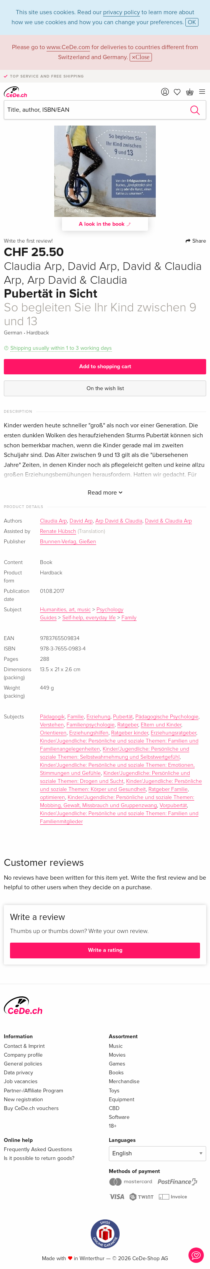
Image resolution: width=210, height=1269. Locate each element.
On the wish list (105, 388)
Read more (105, 492)
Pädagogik (52, 717)
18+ (113, 1126)
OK (192, 22)
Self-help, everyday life (89, 617)
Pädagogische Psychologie (166, 717)
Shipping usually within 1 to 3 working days (61, 348)
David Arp (81, 521)
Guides (48, 617)
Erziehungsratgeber (173, 733)
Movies (117, 1055)
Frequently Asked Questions (38, 1149)
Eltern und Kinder (161, 725)
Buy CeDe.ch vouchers (31, 1108)
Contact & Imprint (24, 1046)
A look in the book (105, 223)
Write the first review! (28, 241)
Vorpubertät (173, 805)
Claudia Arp (53, 521)
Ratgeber (127, 725)
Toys (114, 1090)
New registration (23, 1099)
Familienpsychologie (91, 725)
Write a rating (105, 950)
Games (117, 1064)
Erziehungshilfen (88, 733)
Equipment (121, 1099)
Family (129, 617)
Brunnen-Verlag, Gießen (68, 541)
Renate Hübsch (58, 531)
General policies (23, 1064)
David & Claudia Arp (168, 521)
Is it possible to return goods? (39, 1158)
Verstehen (52, 725)
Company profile (23, 1055)
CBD (114, 1108)
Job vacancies (21, 1081)
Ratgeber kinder (129, 733)
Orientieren (53, 733)
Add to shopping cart (105, 366)
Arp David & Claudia (118, 521)
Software (119, 1117)
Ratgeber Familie (168, 789)
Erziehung (98, 717)
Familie (75, 717)
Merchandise (124, 1081)
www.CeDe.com (68, 47)
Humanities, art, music (65, 609)
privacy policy (121, 12)
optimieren (52, 797)
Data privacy (18, 1072)
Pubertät (123, 717)
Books (116, 1072)
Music (116, 1046)
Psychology (110, 609)
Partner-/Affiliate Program (33, 1090)
